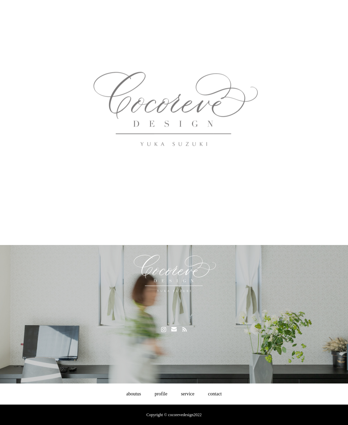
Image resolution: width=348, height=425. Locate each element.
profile (161, 393)
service (187, 393)
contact (215, 393)
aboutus (133, 393)
